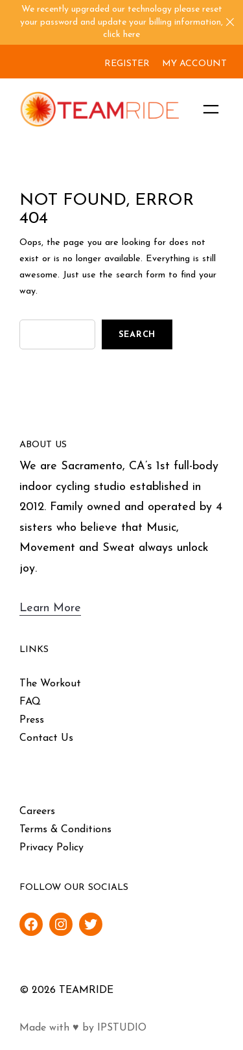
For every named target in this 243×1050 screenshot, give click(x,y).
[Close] (230, 22)
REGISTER (127, 64)
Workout (60, 684)
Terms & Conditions (65, 829)
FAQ (30, 702)
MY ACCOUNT (194, 64)
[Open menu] (211, 109)
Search (137, 335)
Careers (37, 811)
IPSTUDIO (121, 1028)
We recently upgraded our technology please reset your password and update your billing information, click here (121, 22)
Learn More (50, 608)
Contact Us (46, 738)
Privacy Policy (51, 848)
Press (31, 720)
